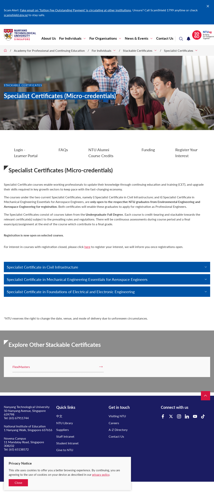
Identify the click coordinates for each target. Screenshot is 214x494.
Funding (148, 149)
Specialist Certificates (178, 50)
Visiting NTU (117, 416)
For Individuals (70, 38)
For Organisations (103, 38)
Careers (114, 423)
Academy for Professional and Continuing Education (49, 50)
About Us (48, 38)
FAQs (63, 149)
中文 (59, 416)
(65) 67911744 (19, 418)
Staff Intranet (65, 436)
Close (18, 482)
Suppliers (62, 429)
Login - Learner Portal (26, 152)
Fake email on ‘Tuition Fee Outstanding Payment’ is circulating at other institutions (75, 10)
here (87, 247)
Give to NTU (64, 450)
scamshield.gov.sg (16, 15)
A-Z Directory (118, 429)
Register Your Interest (186, 152)
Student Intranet (67, 443)
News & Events (136, 38)
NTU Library (64, 423)
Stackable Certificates (137, 50)
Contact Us (164, 38)
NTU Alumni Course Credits (100, 152)
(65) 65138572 (19, 449)
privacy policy (100, 474)
